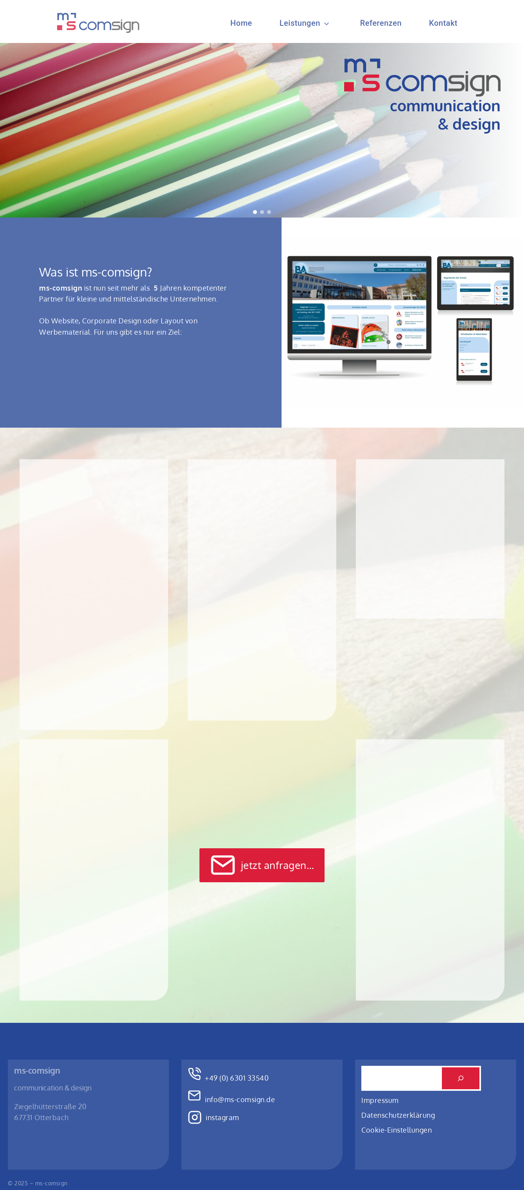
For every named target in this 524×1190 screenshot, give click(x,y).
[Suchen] (460, 1078)
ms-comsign (37, 1070)
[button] (255, 212)
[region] (262, 130)
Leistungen (300, 23)
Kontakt (443, 23)
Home (241, 23)
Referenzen (381, 23)
